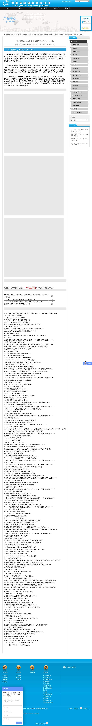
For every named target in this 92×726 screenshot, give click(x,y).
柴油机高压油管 (76, 71)
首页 (8, 8)
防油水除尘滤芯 (47, 688)
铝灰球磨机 (46, 682)
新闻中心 (56, 8)
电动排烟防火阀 (47, 679)
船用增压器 (75, 61)
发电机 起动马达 (77, 75)
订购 (52, 296)
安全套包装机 (47, 696)
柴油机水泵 (75, 85)
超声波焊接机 (47, 700)
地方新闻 (18, 679)
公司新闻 (18, 675)
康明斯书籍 (75, 109)
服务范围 (4, 679)
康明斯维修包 (76, 105)
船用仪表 (45, 698)
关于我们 (20, 8)
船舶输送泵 (75, 68)
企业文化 (4, 677)
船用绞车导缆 (76, 58)
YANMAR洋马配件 (77, 112)
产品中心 (32, 8)
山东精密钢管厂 (47, 675)
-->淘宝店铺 (30, 287)
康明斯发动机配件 (76, 34)
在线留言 (44, 8)
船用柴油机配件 (76, 98)
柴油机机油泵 (76, 78)
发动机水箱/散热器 (77, 92)
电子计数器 (46, 684)
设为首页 (69, 1)
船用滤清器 (75, 82)
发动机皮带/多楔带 (77, 95)
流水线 (45, 690)
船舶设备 (75, 88)
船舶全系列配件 (65, 34)
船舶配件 (75, 54)
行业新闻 (18, 677)
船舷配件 (75, 65)
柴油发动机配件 (76, 44)
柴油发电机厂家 (47, 694)
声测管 (45, 692)
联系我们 (68, 8)
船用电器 (75, 48)
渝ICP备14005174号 (40, 723)
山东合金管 (46, 677)
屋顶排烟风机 (47, 686)
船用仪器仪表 (76, 51)
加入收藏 (64, 1)
